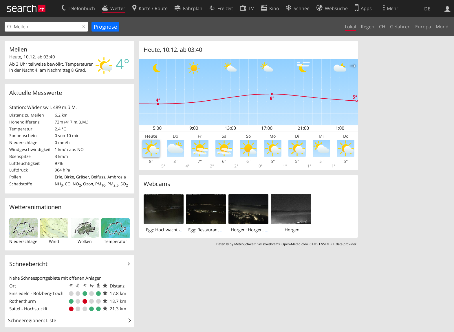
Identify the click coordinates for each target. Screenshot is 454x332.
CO (68, 184)
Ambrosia (116, 177)
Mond (442, 26)
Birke (69, 177)
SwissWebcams (268, 244)
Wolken (85, 241)
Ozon (88, 184)
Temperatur (115, 241)
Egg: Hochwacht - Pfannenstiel (176, 230)
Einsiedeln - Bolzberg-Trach (36, 293)
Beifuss (98, 177)
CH (382, 26)
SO (124, 184)
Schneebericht (28, 264)
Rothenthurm (22, 301)
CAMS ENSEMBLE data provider (333, 244)
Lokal (350, 26)
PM (100, 184)
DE (427, 8)
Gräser (82, 177)
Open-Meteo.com (294, 244)
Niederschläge (23, 241)
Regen (367, 26)
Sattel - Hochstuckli (28, 308)
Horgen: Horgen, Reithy (254, 230)
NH (59, 184)
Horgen (292, 230)
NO (77, 184)
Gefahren (400, 26)
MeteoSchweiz (245, 244)
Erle (58, 177)
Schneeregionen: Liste (32, 320)
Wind (54, 241)
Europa (423, 26)
